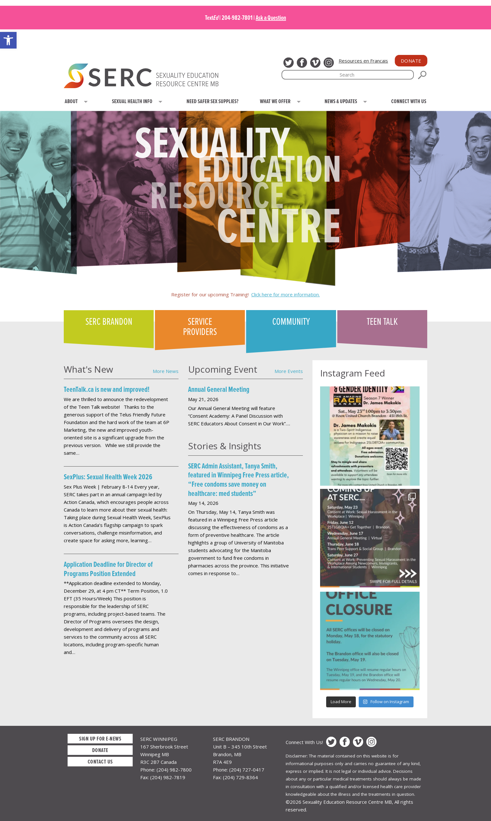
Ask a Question (271, 17)
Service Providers (200, 326)
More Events (289, 371)
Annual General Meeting (218, 389)
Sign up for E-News (100, 738)
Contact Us (100, 761)
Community (291, 321)
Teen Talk (382, 321)
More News (166, 371)
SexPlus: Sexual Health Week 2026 (108, 476)
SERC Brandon (108, 321)
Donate (411, 60)
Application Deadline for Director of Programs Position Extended (108, 569)
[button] (8, 40)
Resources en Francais (363, 60)
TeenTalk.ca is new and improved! (107, 389)
